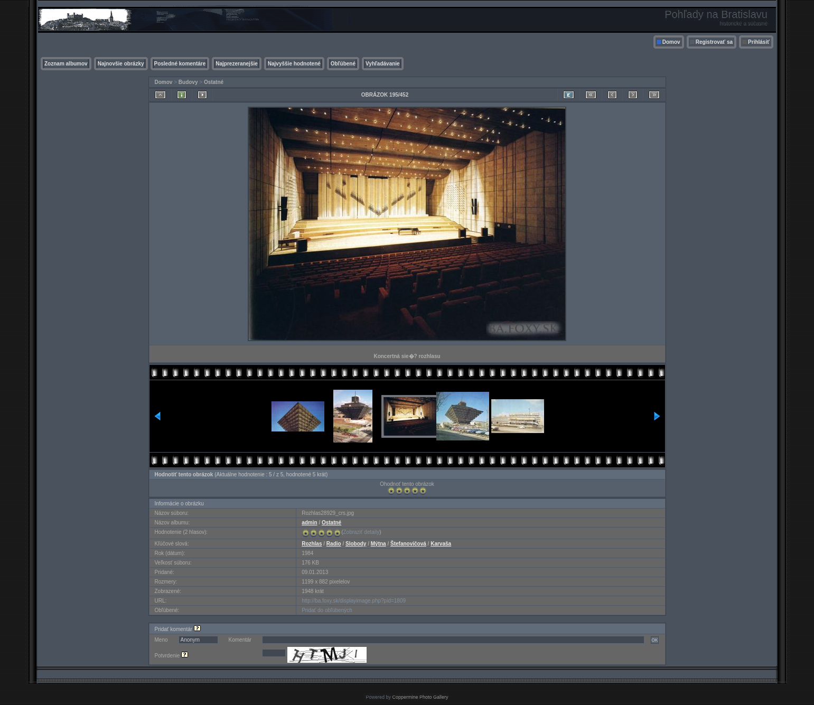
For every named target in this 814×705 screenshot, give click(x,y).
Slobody (355, 544)
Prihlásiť (759, 42)
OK (654, 640)
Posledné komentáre (180, 64)
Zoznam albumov (66, 64)
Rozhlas (312, 544)
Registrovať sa (714, 42)
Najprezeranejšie (237, 64)
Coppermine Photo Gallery (420, 697)
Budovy (188, 82)
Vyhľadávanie (383, 64)
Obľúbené (343, 64)
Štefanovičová (408, 544)
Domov (671, 42)
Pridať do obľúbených (327, 610)
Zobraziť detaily (361, 532)
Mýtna (378, 544)
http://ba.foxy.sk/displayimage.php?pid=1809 (354, 601)
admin (309, 522)
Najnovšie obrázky (121, 64)
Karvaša (441, 544)
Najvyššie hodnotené (294, 64)
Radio (333, 544)
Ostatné (213, 82)
